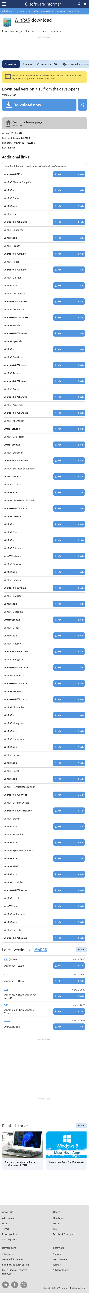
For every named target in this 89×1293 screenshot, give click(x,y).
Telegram (5, 1284)
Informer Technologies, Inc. (74, 1288)
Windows (7, 11)
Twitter (23, 1284)
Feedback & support (64, 1234)
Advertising (8, 1254)
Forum (56, 1223)
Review (27, 64)
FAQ (55, 1228)
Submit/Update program (15, 1264)
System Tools (23, 11)
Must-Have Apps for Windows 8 (66, 1162)
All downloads (60, 1269)
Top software (60, 1259)
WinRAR (61, 11)
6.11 (6, 1005)
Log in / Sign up (85, 4)
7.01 (6, 974)
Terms (5, 1228)
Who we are (8, 1218)
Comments (47, 64)
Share (82, 105)
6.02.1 (7, 1020)
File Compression (43, 11)
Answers (57, 1254)
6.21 (6, 989)
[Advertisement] (44, 47)
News (5, 1223)
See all (81, 949)
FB (14, 1284)
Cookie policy (9, 1239)
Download (11, 64)
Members (58, 1218)
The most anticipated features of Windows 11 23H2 (21, 1164)
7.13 (6, 959)
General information (13, 1259)
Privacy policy (9, 1234)
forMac (57, 1264)
